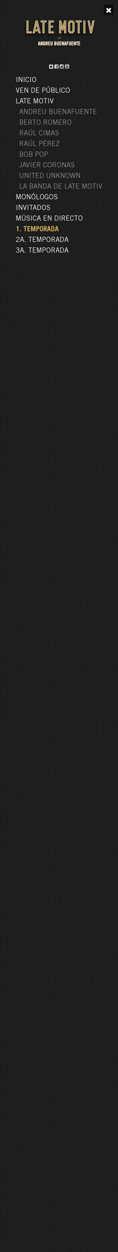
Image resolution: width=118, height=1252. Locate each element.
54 (61, 1002)
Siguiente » (74, 1002)
